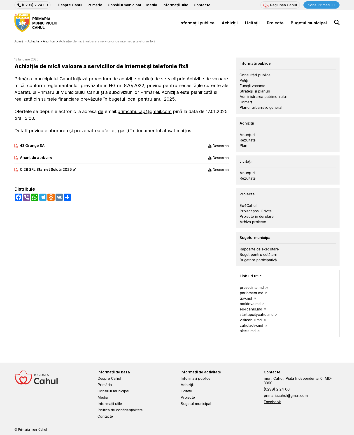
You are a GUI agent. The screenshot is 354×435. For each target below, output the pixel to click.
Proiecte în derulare (257, 216)
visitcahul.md (251, 320)
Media (151, 5)
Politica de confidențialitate (120, 410)
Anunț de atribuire (36, 157)
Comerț (246, 102)
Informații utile (175, 5)
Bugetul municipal (309, 23)
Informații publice (196, 23)
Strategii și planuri (255, 91)
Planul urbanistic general (261, 107)
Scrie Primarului (321, 5)
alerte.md (248, 331)
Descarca (218, 145)
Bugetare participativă (258, 260)
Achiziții (230, 23)
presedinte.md (252, 287)
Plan (243, 145)
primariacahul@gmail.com (286, 395)
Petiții (244, 80)
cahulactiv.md (251, 325)
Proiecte (275, 23)
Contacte (202, 5)
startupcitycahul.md (256, 314)
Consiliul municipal (124, 5)
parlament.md (251, 293)
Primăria (95, 5)
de (100, 111)
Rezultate (248, 140)
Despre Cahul (70, 5)
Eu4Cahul (248, 205)
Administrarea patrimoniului (263, 96)
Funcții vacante (252, 85)
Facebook (272, 402)
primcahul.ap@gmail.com (144, 111)
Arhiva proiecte (253, 222)
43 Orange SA (32, 145)
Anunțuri (247, 134)
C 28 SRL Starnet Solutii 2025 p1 (48, 169)
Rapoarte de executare (259, 249)
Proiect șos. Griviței (256, 211)
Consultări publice (255, 75)
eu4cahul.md (251, 309)
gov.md (246, 298)
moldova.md (250, 303)
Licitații (252, 23)
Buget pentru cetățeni (258, 254)
